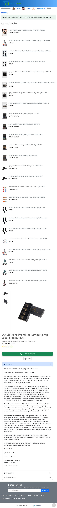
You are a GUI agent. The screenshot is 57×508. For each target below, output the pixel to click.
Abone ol (45, 490)
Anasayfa (6, 17)
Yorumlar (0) (9, 473)
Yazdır (28, 359)
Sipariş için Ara (27, 354)
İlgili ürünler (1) (9, 477)
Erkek (14, 17)
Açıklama (8, 364)
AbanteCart (37, 506)
